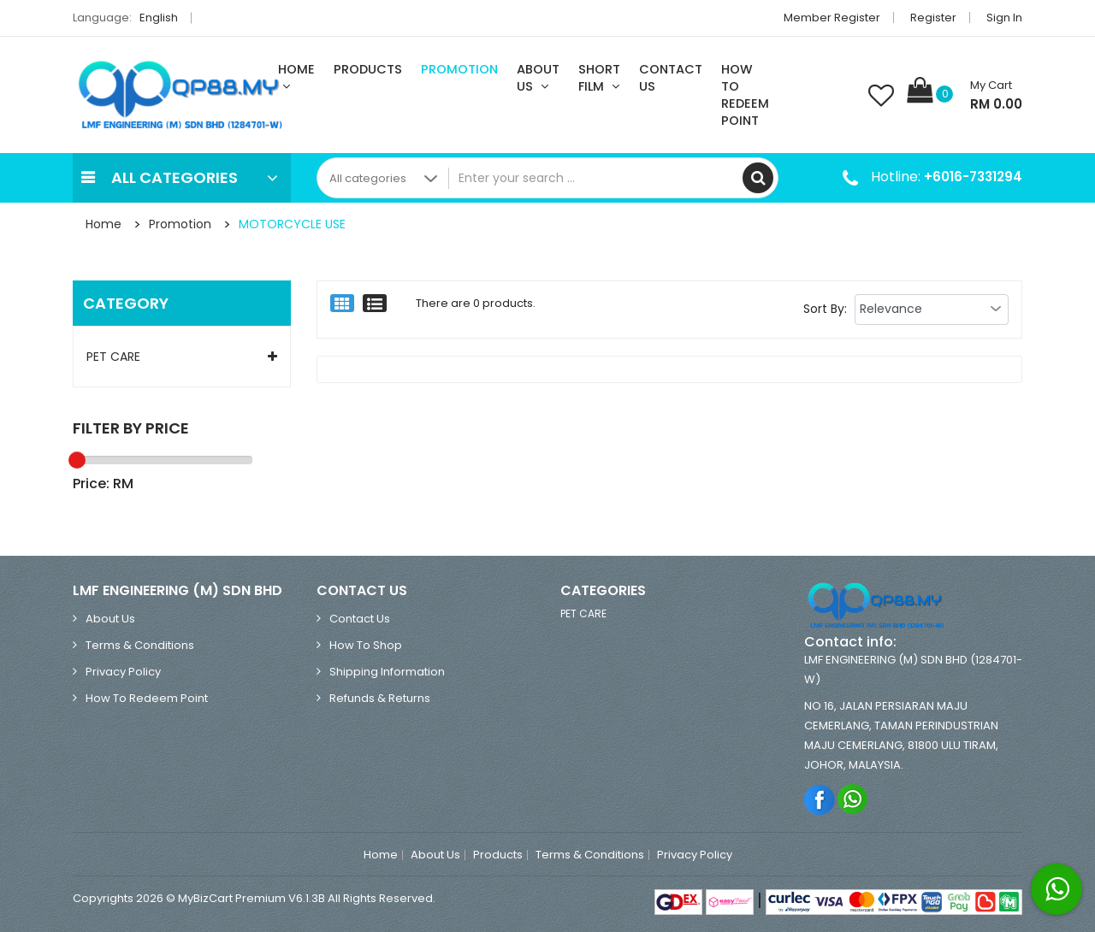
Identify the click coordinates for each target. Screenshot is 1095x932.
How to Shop (365, 645)
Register (933, 17)
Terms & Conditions (140, 645)
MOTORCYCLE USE (292, 224)
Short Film (599, 78)
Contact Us (670, 78)
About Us (538, 78)
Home (296, 77)
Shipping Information (387, 672)
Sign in (1004, 17)
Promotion (459, 69)
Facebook (820, 799)
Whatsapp (853, 799)
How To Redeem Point (745, 95)
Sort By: (825, 308)
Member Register (832, 17)
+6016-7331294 (973, 177)
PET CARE (113, 356)
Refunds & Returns (379, 698)
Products (368, 69)
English (163, 17)
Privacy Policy (123, 672)
